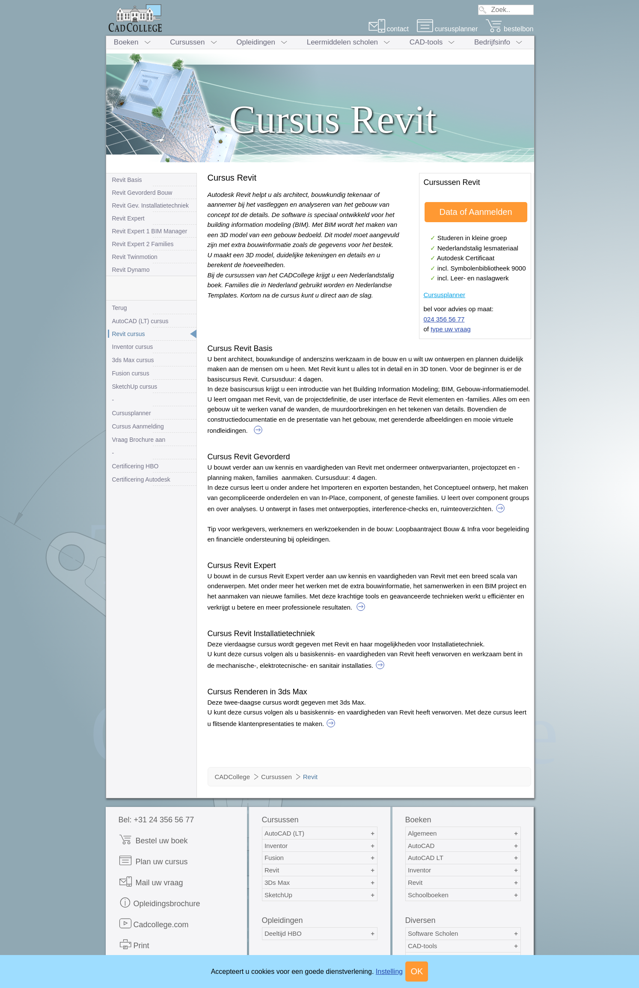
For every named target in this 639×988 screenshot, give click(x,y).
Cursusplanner (445, 294)
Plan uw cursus (153, 860)
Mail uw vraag (151, 881)
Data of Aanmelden (475, 212)
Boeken (126, 42)
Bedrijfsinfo (492, 42)
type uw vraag (450, 329)
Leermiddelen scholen (342, 42)
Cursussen (187, 42)
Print (134, 944)
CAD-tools (426, 42)
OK (416, 971)
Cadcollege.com (154, 923)
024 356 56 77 (444, 319)
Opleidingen (255, 42)
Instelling (389, 971)
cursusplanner (447, 29)
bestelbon (509, 29)
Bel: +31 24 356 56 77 (156, 819)
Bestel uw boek (153, 839)
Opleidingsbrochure (159, 902)
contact (388, 29)
